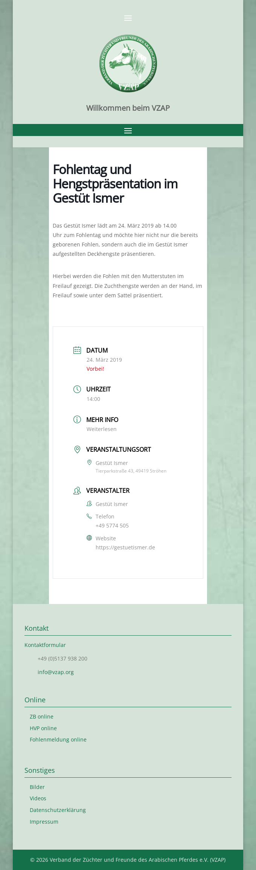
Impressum (44, 821)
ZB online (41, 716)
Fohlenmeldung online (58, 739)
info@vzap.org (56, 672)
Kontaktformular (45, 644)
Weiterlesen (102, 429)
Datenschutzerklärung (58, 809)
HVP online (43, 728)
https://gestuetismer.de (125, 547)
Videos (38, 798)
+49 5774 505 (112, 525)
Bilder (37, 786)
